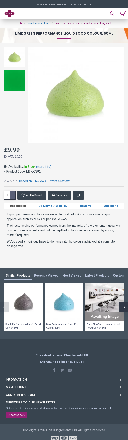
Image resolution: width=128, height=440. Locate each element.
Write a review (60, 181)
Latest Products (97, 275)
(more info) (43, 167)
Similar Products (18, 275)
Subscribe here (16, 415)
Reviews (85, 206)
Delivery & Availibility (53, 206)
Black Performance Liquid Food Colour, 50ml (23, 326)
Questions (111, 206)
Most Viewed (71, 275)
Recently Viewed (46, 275)
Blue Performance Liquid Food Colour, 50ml (63, 326)
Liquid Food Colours (38, 23)
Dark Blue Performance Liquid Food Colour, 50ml (103, 326)
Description (18, 206)
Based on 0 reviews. (33, 181)
